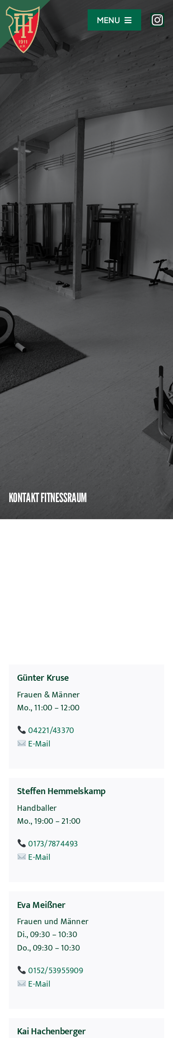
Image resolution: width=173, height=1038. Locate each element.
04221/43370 (51, 731)
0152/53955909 (55, 971)
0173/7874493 (53, 844)
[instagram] (157, 19)
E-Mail (39, 744)
